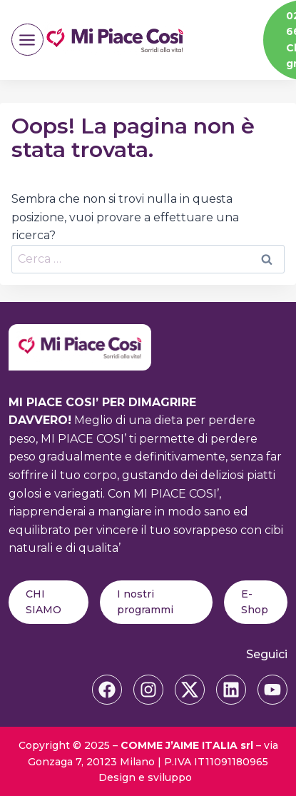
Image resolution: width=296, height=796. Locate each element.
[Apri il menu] (27, 40)
